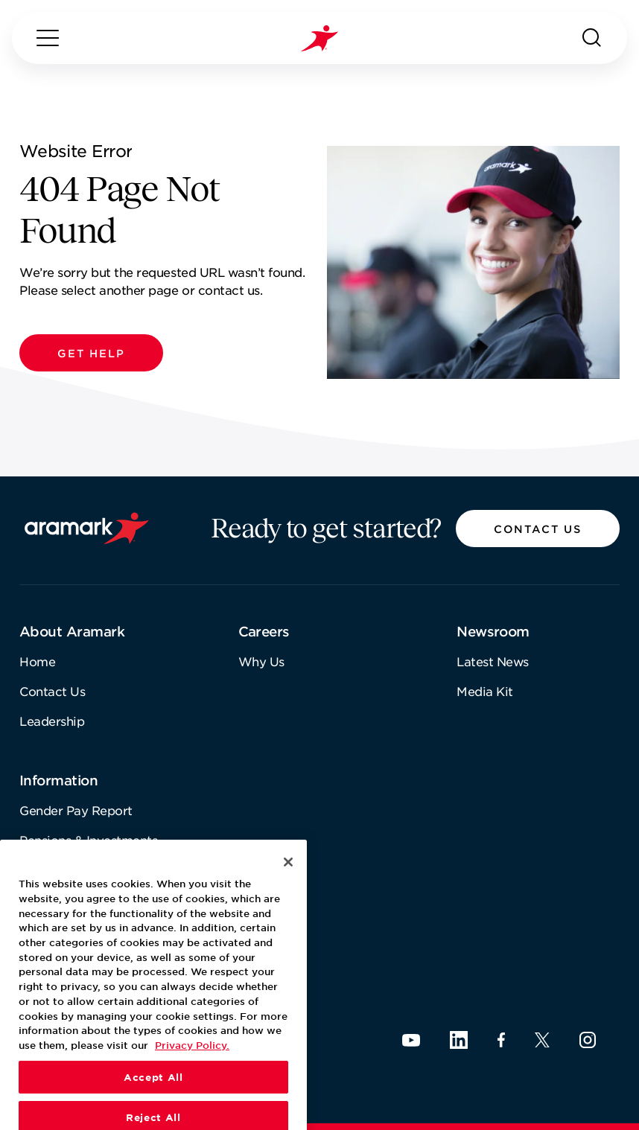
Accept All (153, 1112)
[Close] (288, 897)
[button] (91, 352)
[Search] (592, 38)
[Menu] (48, 38)
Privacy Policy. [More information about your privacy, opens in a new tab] (192, 1080)
